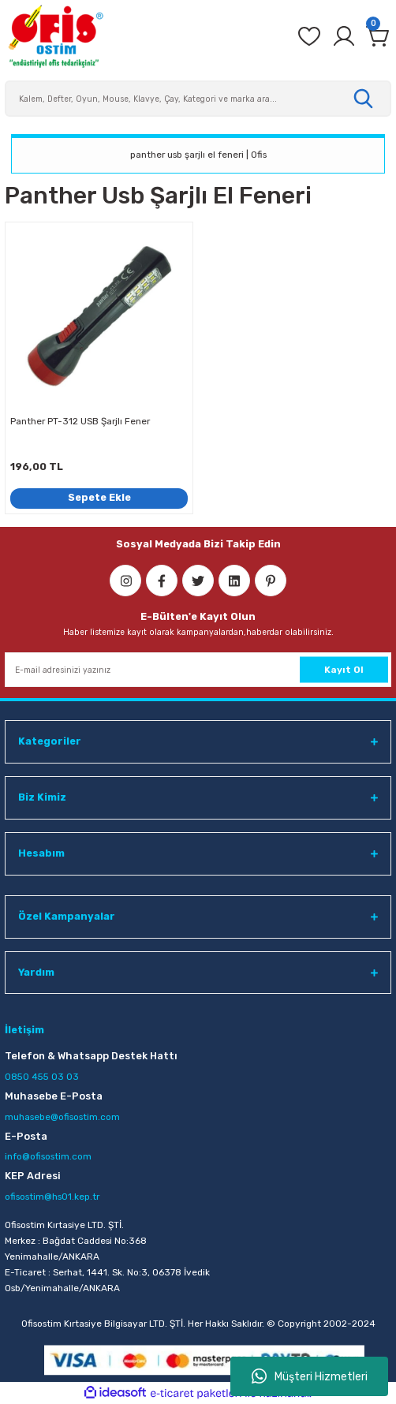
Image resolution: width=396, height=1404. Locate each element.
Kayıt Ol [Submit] (344, 669)
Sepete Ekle (99, 497)
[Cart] (378, 36)
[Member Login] (344, 36)
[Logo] (55, 36)
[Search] (198, 98)
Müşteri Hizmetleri (310, 1376)
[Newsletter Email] (198, 669)
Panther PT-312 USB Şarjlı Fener (80, 421)
